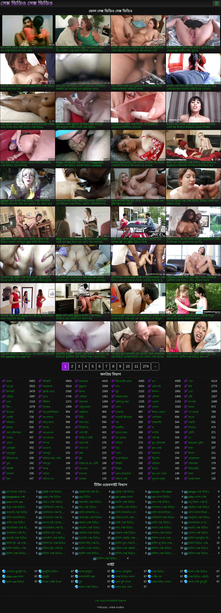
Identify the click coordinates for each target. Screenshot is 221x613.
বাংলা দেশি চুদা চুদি (197, 581)
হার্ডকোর (83, 381)
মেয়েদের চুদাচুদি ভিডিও (17, 571)
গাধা (190, 381)
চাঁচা (190, 386)
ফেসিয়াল (156, 417)
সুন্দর (45, 396)
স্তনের (155, 468)
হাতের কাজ (121, 432)
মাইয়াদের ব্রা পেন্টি (88, 463)
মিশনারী (10, 391)
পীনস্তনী (47, 381)
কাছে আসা (48, 422)
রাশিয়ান (156, 463)
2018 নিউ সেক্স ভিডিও (90, 491)
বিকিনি (118, 463)
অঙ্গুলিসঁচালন (51, 412)
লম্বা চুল (47, 463)
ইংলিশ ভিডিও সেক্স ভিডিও (17, 548)
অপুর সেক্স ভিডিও (15, 507)
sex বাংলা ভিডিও (161, 496)
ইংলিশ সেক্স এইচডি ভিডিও (127, 548)
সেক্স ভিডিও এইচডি (198, 576)
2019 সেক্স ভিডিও (124, 491)
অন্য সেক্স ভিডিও (160, 502)
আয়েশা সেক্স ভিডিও (89, 527)
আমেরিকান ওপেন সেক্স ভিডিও (199, 522)
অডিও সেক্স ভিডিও (53, 502)
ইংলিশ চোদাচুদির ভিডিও (199, 537)
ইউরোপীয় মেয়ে (123, 381)
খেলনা (155, 401)
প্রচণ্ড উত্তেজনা (123, 473)
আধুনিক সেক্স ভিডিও (199, 517)
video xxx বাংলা (14, 576)
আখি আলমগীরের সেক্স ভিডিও (17, 517)
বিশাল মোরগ (158, 412)
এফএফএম (48, 437)
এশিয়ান (83, 396)
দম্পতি (155, 432)
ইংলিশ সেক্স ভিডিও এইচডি (17, 553)
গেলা (118, 453)
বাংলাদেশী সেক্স (87, 576)
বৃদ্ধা (8, 478)
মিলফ (82, 391)
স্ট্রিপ (8, 406)
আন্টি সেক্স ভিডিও (15, 522)
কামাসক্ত (83, 401)
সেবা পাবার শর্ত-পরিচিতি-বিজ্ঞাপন (110, 601)
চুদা (80, 581)
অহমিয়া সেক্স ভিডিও (198, 507)
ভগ (153, 381)
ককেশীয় (119, 427)
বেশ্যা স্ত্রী (83, 432)
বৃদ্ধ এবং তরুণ (159, 473)
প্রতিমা (46, 473)
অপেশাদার (48, 417)
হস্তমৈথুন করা (122, 401)
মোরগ (9, 442)
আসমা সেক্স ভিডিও (162, 532)
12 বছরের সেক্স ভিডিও (17, 491)
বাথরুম (82, 478)
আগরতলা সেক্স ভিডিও (54, 517)
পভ (117, 422)
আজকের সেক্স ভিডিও (90, 517)
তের (190, 391)
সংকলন (119, 412)
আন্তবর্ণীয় (157, 422)
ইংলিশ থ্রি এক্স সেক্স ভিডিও (17, 543)
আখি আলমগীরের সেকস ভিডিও (199, 512)
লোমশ (155, 406)
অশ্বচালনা (47, 386)
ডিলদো (192, 427)
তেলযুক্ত (10, 447)
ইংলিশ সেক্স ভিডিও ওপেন (54, 553)
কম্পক (46, 442)
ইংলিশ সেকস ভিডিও (89, 548)
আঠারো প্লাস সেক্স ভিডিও (127, 517)
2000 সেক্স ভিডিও (52, 491)
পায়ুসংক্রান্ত (84, 406)
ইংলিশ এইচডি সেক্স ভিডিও (127, 537)
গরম (8, 401)
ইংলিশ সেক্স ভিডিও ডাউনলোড (163, 553)
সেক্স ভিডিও (158, 571)
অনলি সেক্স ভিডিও (125, 502)
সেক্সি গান (157, 576)
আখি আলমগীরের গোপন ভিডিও (163, 512)
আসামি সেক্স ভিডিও (16, 537)
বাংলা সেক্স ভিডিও (197, 571)
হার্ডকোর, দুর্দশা (195, 442)
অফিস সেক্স (121, 478)
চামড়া (191, 406)
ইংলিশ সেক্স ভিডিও (162, 548)
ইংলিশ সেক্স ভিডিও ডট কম (127, 553)
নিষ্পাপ (155, 391)
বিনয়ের (10, 412)
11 (136, 366)
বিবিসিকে (83, 427)
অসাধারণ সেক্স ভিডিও (163, 507)
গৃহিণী (191, 432)
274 (146, 366)
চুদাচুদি (46, 576)
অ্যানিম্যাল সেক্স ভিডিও (54, 512)
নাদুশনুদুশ (10, 453)
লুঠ (117, 391)
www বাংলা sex (14, 502)
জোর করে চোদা (123, 586)
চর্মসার (9, 427)
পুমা (8, 463)
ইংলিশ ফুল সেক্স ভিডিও (127, 543)
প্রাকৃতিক (83, 412)
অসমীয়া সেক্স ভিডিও (126, 507)
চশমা (190, 447)
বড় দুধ (9, 386)
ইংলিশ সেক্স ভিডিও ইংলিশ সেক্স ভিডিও (199, 548)
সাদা (117, 386)
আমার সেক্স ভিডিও (89, 522)
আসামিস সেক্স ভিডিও (54, 537)
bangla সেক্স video (162, 491)
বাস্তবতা (156, 453)
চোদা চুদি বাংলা (123, 581)
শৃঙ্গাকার (46, 406)
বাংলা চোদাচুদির (123, 571)
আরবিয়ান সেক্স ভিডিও (17, 532)
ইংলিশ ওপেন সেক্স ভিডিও (163, 537)
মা (153, 427)
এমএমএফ (48, 432)
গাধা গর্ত (83, 447)
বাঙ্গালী (9, 468)
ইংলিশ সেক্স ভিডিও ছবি (90, 553)
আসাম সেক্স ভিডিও (198, 532)
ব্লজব (9, 381)
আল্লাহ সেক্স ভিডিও (125, 532)
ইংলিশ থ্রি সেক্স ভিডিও (54, 543)
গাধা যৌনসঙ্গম (13, 432)
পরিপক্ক (155, 437)
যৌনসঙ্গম (193, 463)
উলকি (46, 427)
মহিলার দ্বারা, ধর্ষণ (52, 458)
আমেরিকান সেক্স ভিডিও (17, 527)
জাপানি (192, 401)
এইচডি (9, 396)
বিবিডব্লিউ (193, 468)
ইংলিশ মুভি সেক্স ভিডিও (54, 548)
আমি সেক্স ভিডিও (124, 522)
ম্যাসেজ (83, 473)
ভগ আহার (120, 437)
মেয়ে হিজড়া (121, 458)
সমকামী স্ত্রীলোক (123, 417)
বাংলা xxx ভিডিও (15, 581)
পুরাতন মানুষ (158, 478)
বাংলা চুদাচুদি (85, 571)
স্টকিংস (46, 401)
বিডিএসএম (12, 458)
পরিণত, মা (48, 478)
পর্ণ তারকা (193, 412)
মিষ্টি (81, 417)
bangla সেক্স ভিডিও (198, 491)
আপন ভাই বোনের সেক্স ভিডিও (54, 522)
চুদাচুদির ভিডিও (50, 571)
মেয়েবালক (193, 458)
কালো (191, 417)
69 (80, 458)
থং (189, 437)
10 (128, 366)
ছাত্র (117, 447)
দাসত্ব (45, 468)
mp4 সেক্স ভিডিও (52, 496)
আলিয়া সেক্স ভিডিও (89, 532)
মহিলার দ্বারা (121, 396)
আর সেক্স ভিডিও (124, 527)
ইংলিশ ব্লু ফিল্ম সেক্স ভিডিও (163, 543)
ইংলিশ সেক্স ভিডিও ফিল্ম (108, 558)
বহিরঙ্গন (10, 422)
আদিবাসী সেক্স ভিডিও (163, 517)
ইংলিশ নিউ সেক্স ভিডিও (90, 543)
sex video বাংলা (124, 496)
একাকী (9, 417)
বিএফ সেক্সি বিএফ (52, 581)
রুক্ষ (81, 453)
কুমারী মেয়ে (48, 391)
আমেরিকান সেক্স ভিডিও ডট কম (54, 527)
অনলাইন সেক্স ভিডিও (90, 502)
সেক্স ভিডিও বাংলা (124, 576)
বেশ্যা (118, 406)
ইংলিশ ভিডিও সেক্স (198, 543)
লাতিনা (119, 442)
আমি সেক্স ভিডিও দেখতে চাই (163, 522)
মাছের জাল (194, 478)
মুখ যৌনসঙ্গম (158, 442)
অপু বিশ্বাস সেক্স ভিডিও (199, 502)
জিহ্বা (118, 468)
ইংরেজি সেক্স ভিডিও (89, 537)
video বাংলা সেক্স (197, 496)
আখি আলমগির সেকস (127, 512)
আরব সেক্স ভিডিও (161, 527)
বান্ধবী (191, 422)
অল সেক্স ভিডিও (87, 507)
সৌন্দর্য (155, 396)
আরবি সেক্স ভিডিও (198, 527)
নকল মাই (83, 442)
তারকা (9, 437)
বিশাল (191, 453)
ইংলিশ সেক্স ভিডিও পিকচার (199, 553)
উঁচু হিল (156, 458)
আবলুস (47, 453)
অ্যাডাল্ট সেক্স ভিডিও (17, 512)
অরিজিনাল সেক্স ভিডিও (54, 507)
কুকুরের (83, 386)
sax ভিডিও (85, 496)
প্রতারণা (47, 447)
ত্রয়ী (190, 396)
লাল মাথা (84, 422)
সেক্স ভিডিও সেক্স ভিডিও (26, 3)
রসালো (10, 473)
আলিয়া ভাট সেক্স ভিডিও (54, 532)
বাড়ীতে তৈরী (86, 437)
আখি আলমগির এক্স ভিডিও (90, 512)
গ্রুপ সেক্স (156, 447)
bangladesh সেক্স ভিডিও (17, 496)
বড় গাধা (83, 468)
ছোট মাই (156, 386)
